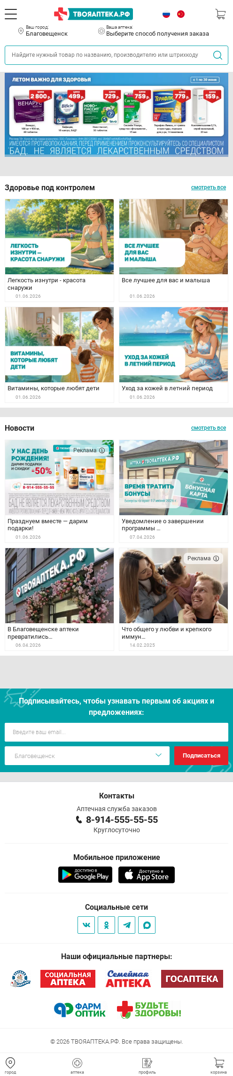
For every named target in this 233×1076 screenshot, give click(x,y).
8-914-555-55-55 (122, 819)
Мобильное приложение (116, 857)
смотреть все (208, 187)
